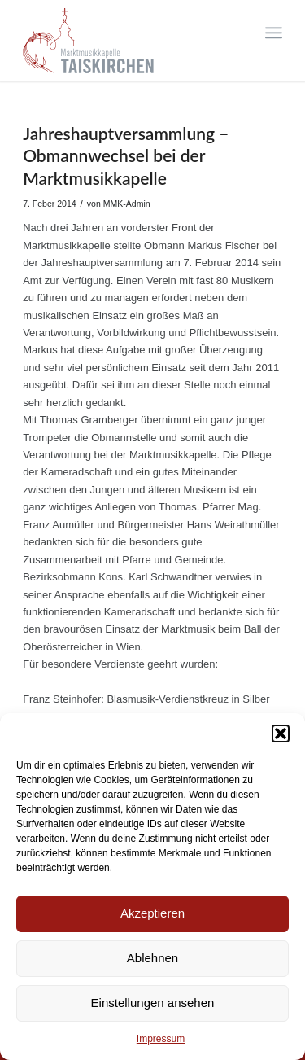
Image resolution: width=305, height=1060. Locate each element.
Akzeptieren (152, 913)
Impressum (161, 1039)
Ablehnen (152, 958)
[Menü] (273, 32)
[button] (280, 733)
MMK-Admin (126, 203)
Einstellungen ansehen (153, 1003)
